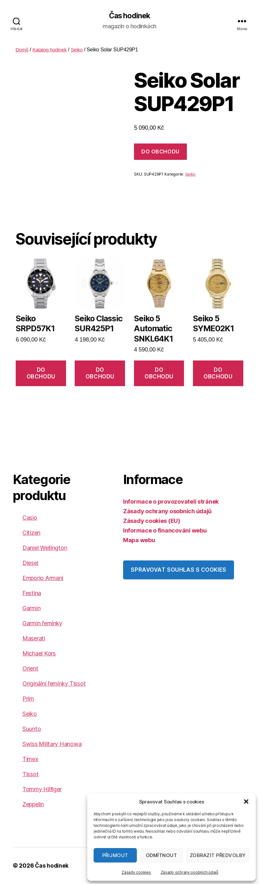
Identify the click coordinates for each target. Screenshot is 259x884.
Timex (30, 759)
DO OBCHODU (160, 152)
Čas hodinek (129, 16)
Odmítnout (161, 855)
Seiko (78, 50)
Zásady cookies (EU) (151, 521)
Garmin (31, 608)
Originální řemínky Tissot (54, 683)
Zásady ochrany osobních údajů (189, 872)
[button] (246, 801)
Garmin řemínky (42, 623)
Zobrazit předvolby (218, 855)
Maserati (33, 638)
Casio (29, 518)
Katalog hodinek (51, 50)
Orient (30, 668)
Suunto (31, 729)
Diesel (30, 563)
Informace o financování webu (164, 530)
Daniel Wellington (44, 548)
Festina (31, 593)
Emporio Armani (42, 578)
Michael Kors (39, 653)
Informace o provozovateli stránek (171, 501)
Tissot (30, 774)
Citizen (31, 533)
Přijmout (115, 855)
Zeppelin (33, 804)
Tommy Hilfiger (42, 789)
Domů (22, 50)
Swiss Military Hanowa (51, 744)
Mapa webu (139, 540)
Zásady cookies (136, 872)
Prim (28, 699)
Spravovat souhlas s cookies (178, 570)
